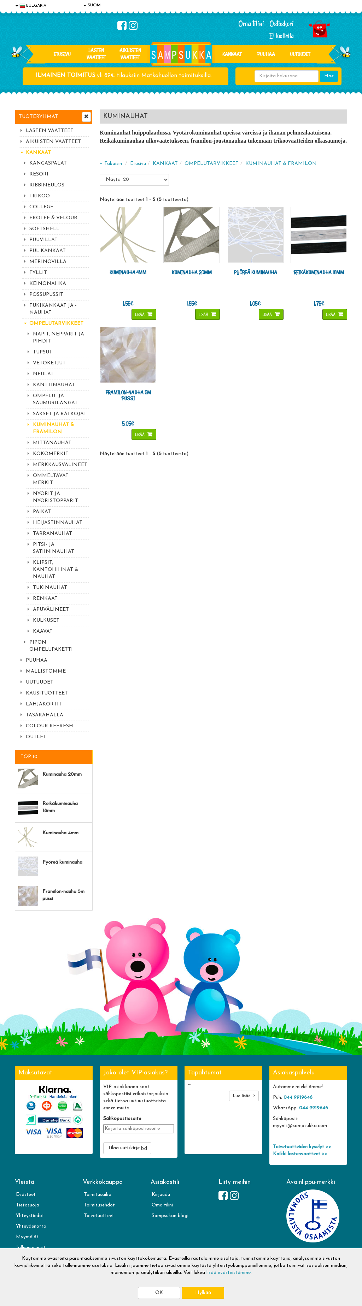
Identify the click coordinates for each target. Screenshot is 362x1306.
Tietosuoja (27, 1205)
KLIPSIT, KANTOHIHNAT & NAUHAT (55, 569)
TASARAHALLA (44, 715)
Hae (329, 76)
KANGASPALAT (48, 163)
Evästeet (26, 1194)
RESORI (38, 174)
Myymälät (27, 1237)
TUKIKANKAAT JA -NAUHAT (53, 309)
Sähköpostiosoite (122, 1118)
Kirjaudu (161, 1194)
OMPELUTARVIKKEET (56, 323)
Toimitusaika (97, 1194)
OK (159, 1292)
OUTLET (36, 737)
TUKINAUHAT (50, 587)
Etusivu (62, 54)
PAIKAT (42, 511)
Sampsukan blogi (170, 1215)
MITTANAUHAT (52, 443)
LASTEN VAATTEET (96, 54)
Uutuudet (300, 54)
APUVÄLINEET (51, 609)
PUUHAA (266, 54)
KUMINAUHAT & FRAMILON (53, 428)
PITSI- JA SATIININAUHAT (53, 548)
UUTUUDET (39, 682)
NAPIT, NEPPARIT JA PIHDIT (58, 338)
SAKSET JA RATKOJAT (60, 414)
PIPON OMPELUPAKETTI (51, 646)
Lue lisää (244, 1095)
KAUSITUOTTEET (47, 693)
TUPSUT (42, 352)
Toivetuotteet (99, 1215)
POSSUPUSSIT (46, 294)
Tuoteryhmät (38, 116)
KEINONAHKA (47, 283)
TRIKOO (39, 196)
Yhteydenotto (31, 1226)
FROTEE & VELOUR (53, 218)
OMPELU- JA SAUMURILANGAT (55, 399)
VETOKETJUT (49, 363)
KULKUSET (46, 620)
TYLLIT (38, 272)
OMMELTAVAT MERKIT (51, 479)
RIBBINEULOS (46, 185)
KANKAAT (231, 54)
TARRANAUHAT (52, 533)
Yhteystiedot (30, 1215)
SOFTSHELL (44, 229)
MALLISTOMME (46, 671)
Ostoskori (281, 23)
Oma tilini (251, 23)
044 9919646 (298, 1097)
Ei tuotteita (281, 36)
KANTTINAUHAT (54, 385)
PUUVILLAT (43, 240)
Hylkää (203, 1292)
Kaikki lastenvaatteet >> (300, 1154)
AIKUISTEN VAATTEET (130, 54)
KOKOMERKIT (51, 454)
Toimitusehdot (99, 1205)
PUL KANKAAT (47, 251)
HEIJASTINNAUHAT (57, 522)
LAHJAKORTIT (44, 704)
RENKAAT (45, 598)
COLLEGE (41, 207)
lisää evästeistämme (228, 1272)
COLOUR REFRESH (49, 726)
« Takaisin (111, 163)
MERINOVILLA (47, 261)
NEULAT (43, 374)
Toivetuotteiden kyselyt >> (302, 1147)
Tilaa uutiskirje (124, 1148)
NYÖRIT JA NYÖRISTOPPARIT (55, 497)
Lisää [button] (140, 314)
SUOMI (92, 5)
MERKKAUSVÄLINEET (60, 464)
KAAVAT (43, 631)
